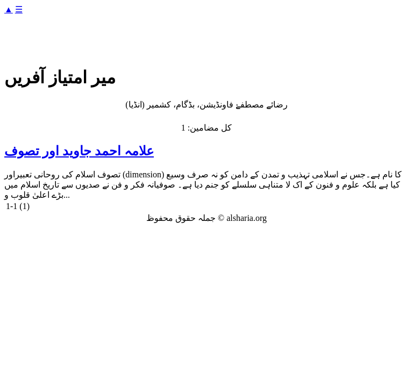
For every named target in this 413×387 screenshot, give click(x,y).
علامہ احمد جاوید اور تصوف (79, 151)
